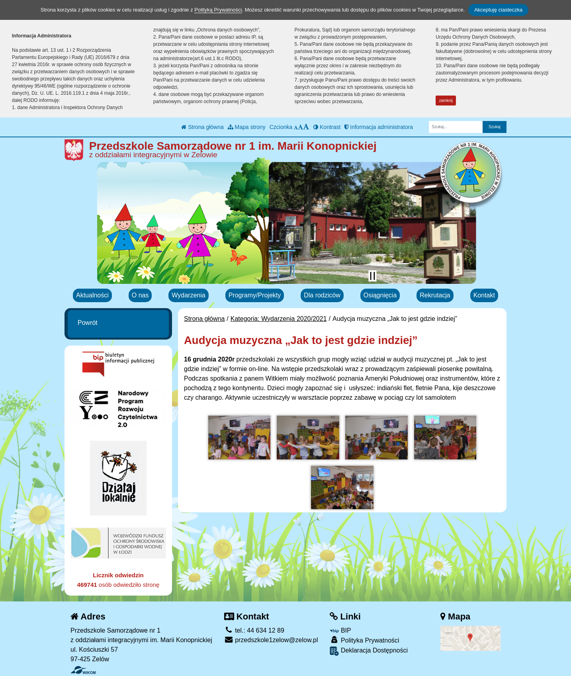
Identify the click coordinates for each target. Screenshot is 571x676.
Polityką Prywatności (218, 10)
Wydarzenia (188, 295)
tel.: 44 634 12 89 (254, 630)
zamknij (446, 100)
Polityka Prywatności (364, 640)
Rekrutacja (435, 295)
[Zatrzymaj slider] (372, 276)
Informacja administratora (378, 127)
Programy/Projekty (255, 295)
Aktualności (92, 295)
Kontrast (326, 127)
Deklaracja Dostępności (369, 651)
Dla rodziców (322, 295)
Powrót (88, 322)
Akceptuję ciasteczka (498, 10)
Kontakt (484, 295)
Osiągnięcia (380, 295)
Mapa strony (247, 127)
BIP (340, 630)
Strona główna (202, 127)
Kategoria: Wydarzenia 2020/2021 (279, 318)
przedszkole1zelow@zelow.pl (271, 640)
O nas (140, 295)
